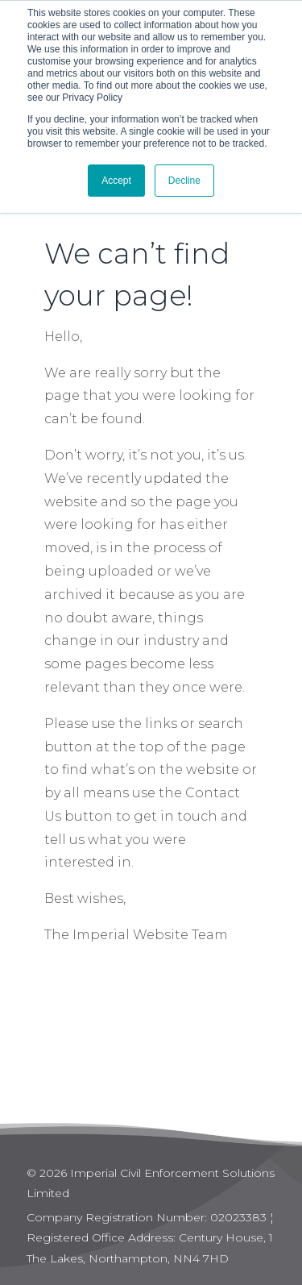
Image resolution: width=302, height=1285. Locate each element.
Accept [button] (116, 180)
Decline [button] (184, 180)
